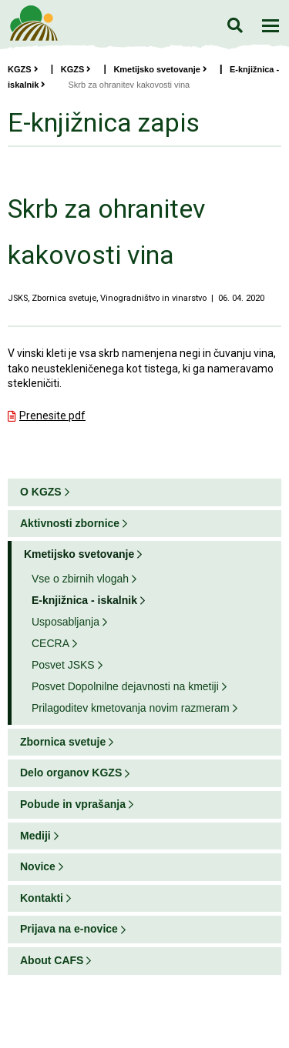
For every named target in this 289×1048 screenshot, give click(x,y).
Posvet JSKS (63, 665)
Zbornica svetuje (63, 742)
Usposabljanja (65, 622)
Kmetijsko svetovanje (160, 69)
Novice (37, 866)
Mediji (35, 835)
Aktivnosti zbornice (69, 523)
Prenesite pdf (52, 415)
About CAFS (51, 960)
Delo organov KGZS (71, 772)
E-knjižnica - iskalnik (84, 600)
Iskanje (234, 25)
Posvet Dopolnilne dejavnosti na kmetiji (125, 686)
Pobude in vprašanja (73, 804)
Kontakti (41, 898)
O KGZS (41, 492)
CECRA (50, 643)
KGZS (23, 69)
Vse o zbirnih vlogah (80, 578)
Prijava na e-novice (69, 929)
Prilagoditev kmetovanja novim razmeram (131, 708)
